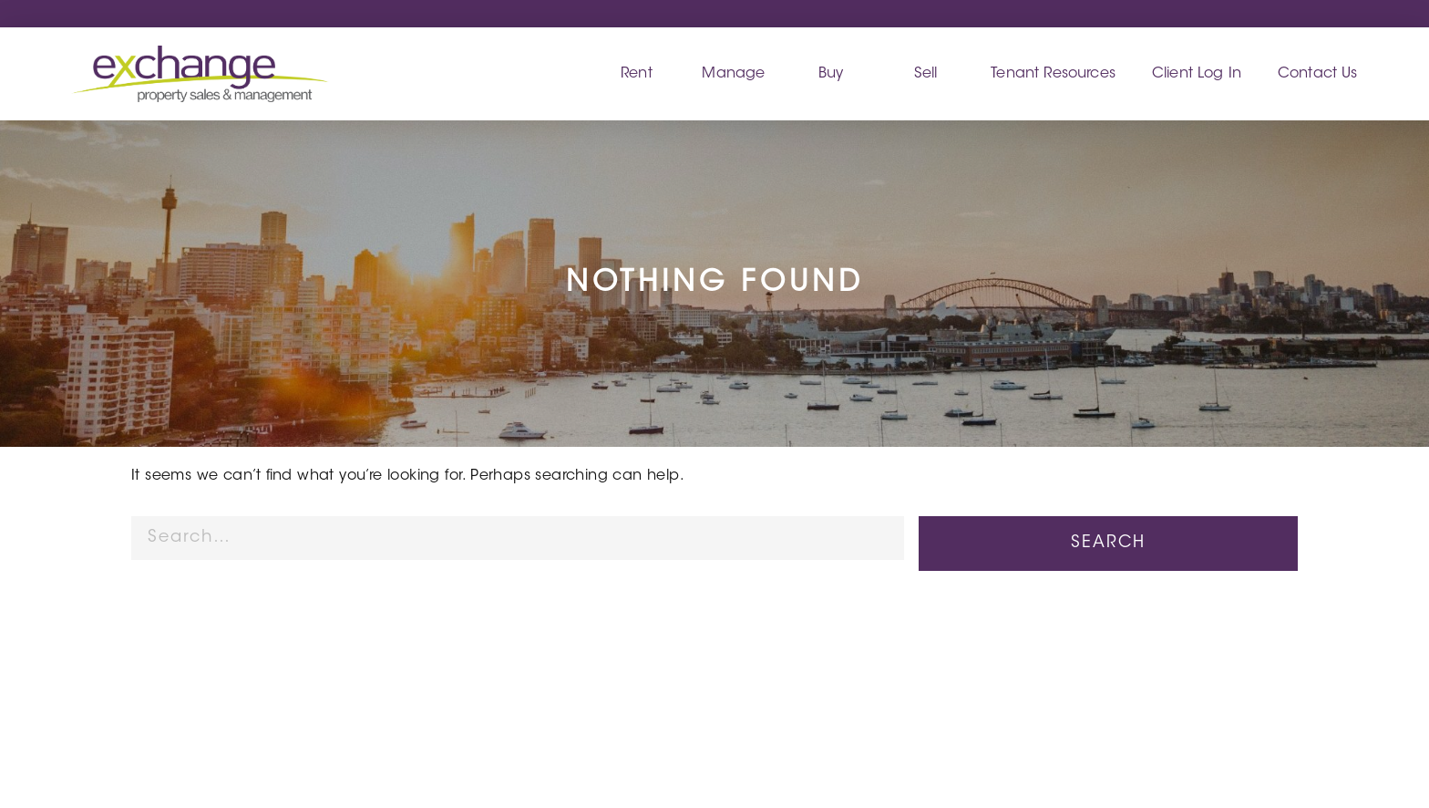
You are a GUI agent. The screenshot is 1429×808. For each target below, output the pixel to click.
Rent (637, 74)
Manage (733, 74)
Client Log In (1196, 74)
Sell (926, 74)
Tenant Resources (1053, 74)
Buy (830, 74)
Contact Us (1318, 74)
